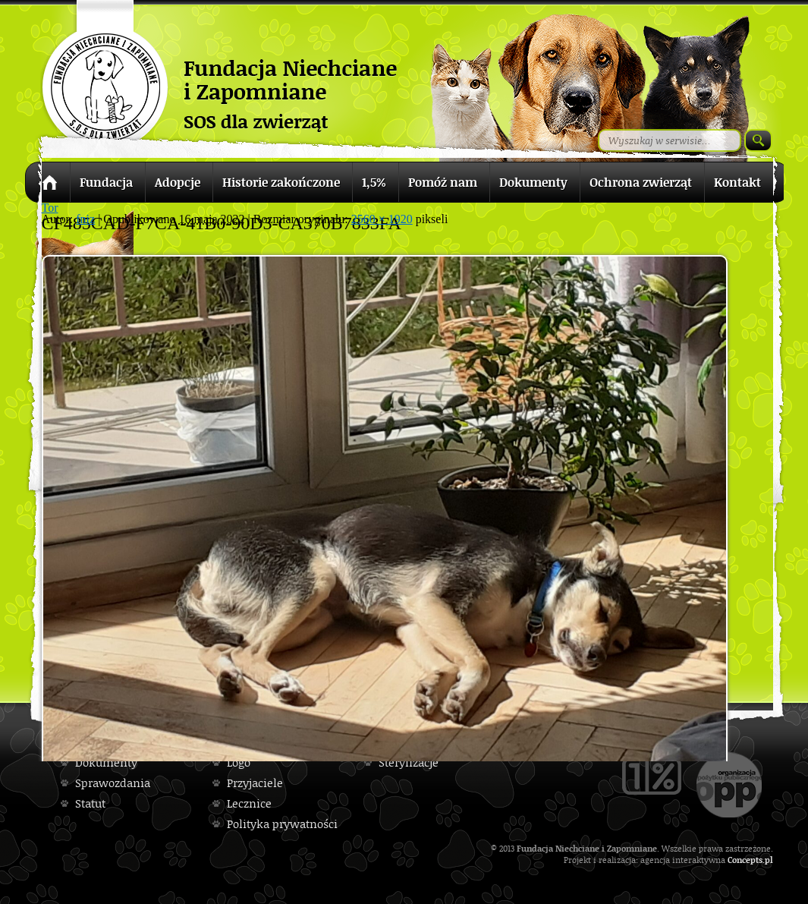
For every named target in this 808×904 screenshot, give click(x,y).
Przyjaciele (255, 783)
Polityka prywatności (282, 824)
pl (769, 859)
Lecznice (249, 803)
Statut (90, 803)
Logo (238, 762)
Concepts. (746, 859)
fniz (85, 219)
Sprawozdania (112, 783)
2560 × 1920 (382, 219)
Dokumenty (106, 762)
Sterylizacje (409, 762)
